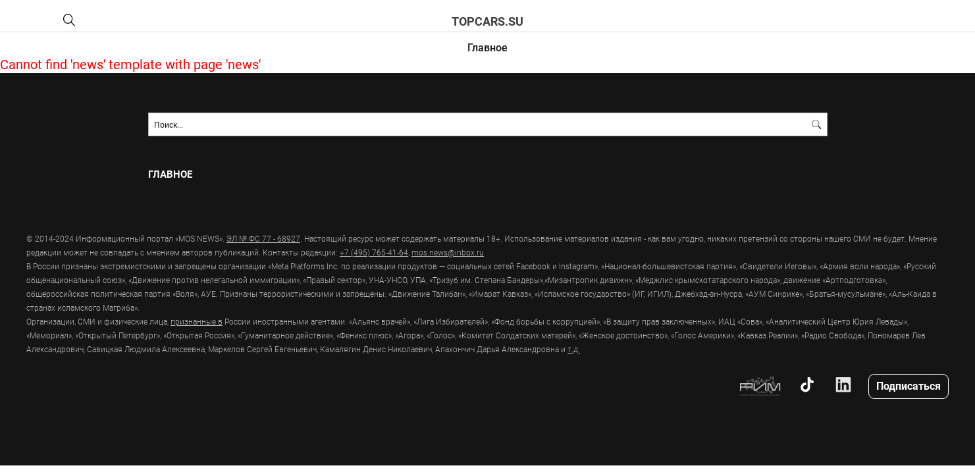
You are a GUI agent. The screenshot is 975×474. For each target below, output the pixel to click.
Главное (487, 47)
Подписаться (908, 385)
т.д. (573, 349)
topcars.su (487, 21)
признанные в (197, 321)
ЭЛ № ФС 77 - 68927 (263, 238)
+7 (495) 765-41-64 (374, 252)
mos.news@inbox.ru (447, 252)
